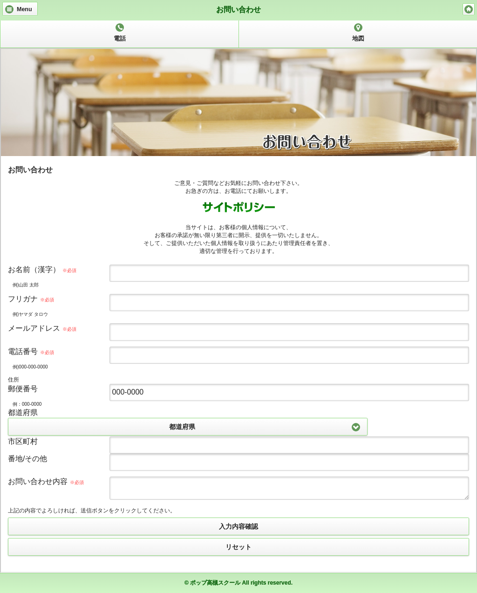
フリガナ (31, 299)
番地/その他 (27, 459)
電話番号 (31, 351)
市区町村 (23, 441)
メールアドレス (42, 328)
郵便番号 (23, 389)
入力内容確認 (238, 526)
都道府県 (23, 412)
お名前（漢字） (42, 269)
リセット (238, 546)
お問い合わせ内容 (46, 481)
